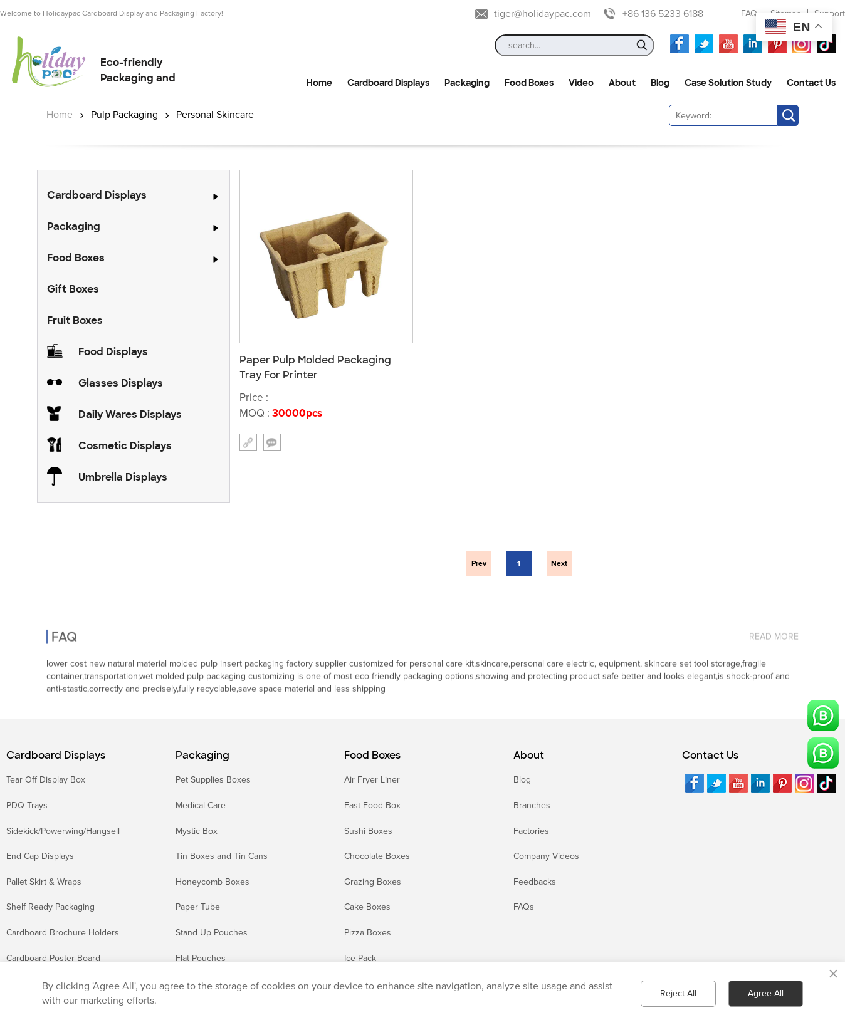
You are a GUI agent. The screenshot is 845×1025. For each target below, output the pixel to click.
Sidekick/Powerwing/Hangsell (63, 831)
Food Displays (113, 351)
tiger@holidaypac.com (542, 14)
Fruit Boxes (75, 320)
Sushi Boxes (368, 831)
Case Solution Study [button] (728, 82)
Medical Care (201, 805)
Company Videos (546, 856)
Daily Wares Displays (130, 414)
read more (774, 622)
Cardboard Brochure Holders (62, 932)
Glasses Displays (120, 383)
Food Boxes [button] (529, 82)
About (528, 755)
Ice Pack (360, 958)
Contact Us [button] (811, 82)
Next (559, 563)
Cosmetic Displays (125, 445)
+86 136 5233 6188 (662, 14)
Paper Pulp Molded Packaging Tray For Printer (315, 367)
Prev (478, 563)
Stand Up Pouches (212, 932)
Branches (531, 805)
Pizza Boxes (367, 932)
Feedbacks (534, 882)
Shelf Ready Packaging (50, 907)
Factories (531, 831)
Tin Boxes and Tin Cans (222, 856)
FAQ (749, 13)
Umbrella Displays (122, 477)
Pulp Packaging (124, 114)
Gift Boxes (73, 289)
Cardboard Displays (97, 195)
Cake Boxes (367, 907)
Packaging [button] (467, 82)
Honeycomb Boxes (212, 882)
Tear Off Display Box (45, 779)
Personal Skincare (215, 114)
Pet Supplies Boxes (213, 779)
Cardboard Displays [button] (388, 82)
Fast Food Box (372, 805)
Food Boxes (76, 257)
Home (59, 114)
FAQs (523, 907)
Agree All (766, 993)
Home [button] (319, 82)
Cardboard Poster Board (53, 958)
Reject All (678, 993)
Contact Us (710, 755)
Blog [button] (660, 82)
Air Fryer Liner (372, 779)
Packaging (73, 226)
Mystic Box (197, 831)
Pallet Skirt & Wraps (43, 882)
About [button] (622, 82)
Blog (522, 779)
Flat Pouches (201, 958)
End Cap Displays (40, 856)
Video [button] (581, 82)
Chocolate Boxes (377, 856)
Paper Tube (198, 907)
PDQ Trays (27, 805)
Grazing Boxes (372, 882)
